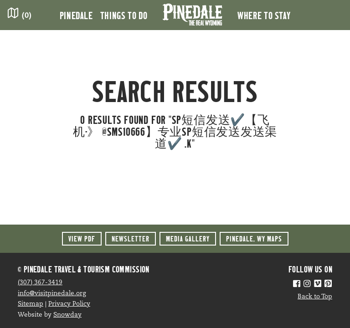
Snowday (67, 315)
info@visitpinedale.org (52, 294)
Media (188, 238)
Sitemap (30, 304)
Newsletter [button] (130, 238)
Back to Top (315, 297)
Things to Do (124, 15)
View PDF (81, 238)
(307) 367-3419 (40, 283)
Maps (254, 238)
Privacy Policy (69, 304)
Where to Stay (263, 15)
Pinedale (76, 15)
